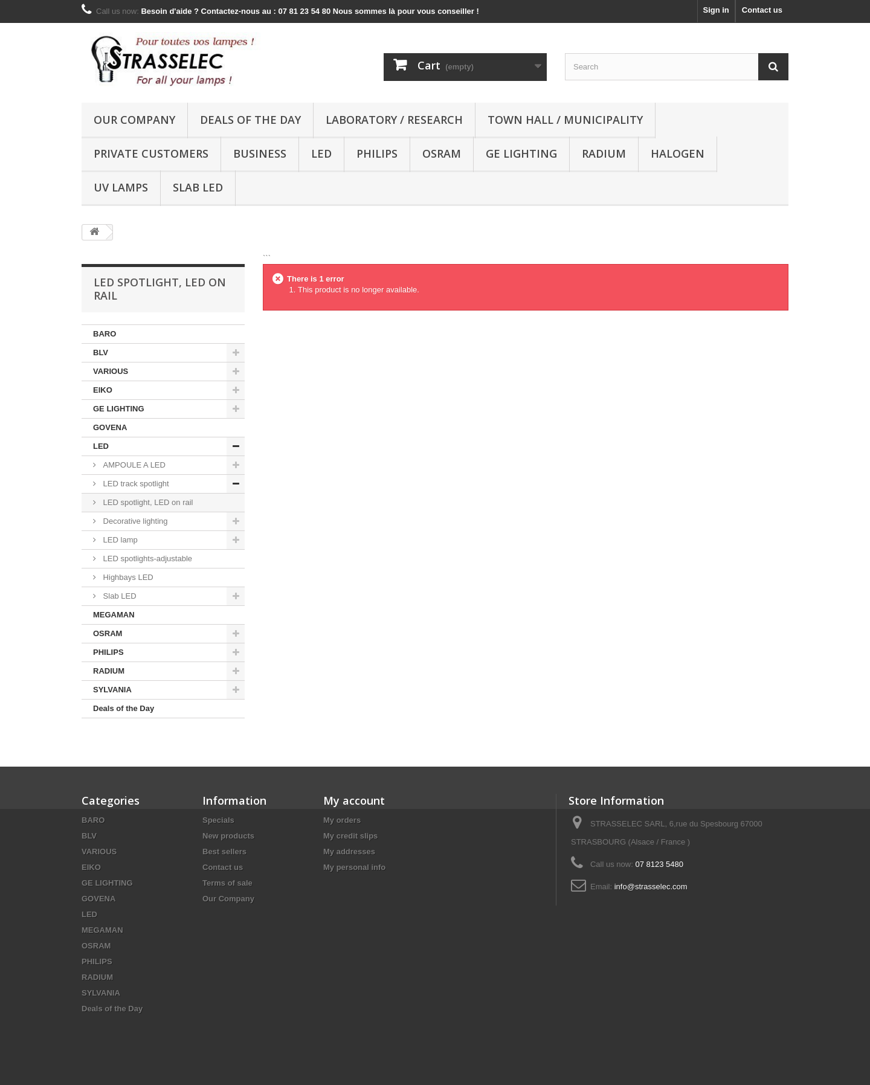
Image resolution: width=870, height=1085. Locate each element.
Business (259, 153)
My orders (342, 820)
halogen (677, 153)
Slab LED (198, 187)
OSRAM (441, 153)
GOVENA (110, 427)
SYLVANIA (112, 689)
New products (228, 835)
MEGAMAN (114, 614)
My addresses (349, 851)
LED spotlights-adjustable (146, 558)
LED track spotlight (135, 483)
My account (354, 800)
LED (321, 153)
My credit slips (350, 835)
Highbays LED (127, 577)
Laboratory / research (394, 119)
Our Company (134, 119)
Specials (218, 820)
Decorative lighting (134, 521)
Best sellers (224, 851)
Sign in (716, 9)
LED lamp (119, 539)
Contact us (762, 9)
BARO (104, 333)
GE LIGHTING (521, 153)
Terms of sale (227, 882)
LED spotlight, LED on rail (147, 502)
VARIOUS (110, 371)
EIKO (102, 389)
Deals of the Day (250, 119)
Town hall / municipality (565, 119)
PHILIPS (377, 153)
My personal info (354, 867)
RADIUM (604, 153)
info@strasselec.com (651, 886)
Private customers (151, 153)
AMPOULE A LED (133, 464)
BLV (100, 352)
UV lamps (121, 187)
